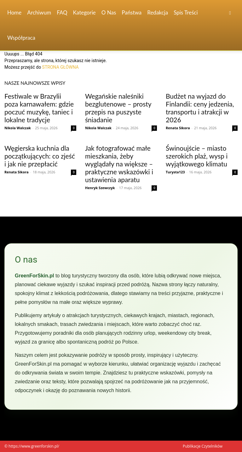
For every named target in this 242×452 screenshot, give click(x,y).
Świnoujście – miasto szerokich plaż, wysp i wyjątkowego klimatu (197, 156)
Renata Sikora (178, 127)
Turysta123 (175, 172)
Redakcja (157, 12)
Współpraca (21, 37)
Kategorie (84, 12)
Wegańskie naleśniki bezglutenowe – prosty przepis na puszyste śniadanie (118, 108)
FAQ (62, 12)
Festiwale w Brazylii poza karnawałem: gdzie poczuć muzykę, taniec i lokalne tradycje (39, 108)
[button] (230, 13)
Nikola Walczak (17, 127)
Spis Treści (186, 12)
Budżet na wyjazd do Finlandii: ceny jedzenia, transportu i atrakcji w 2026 (200, 108)
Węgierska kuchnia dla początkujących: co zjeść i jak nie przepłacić (39, 156)
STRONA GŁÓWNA (60, 67)
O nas (108, 12)
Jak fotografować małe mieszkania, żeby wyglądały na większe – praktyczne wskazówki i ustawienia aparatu (119, 163)
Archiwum (39, 12)
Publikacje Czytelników (202, 446)
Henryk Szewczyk (100, 187)
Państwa (131, 12)
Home (14, 12)
